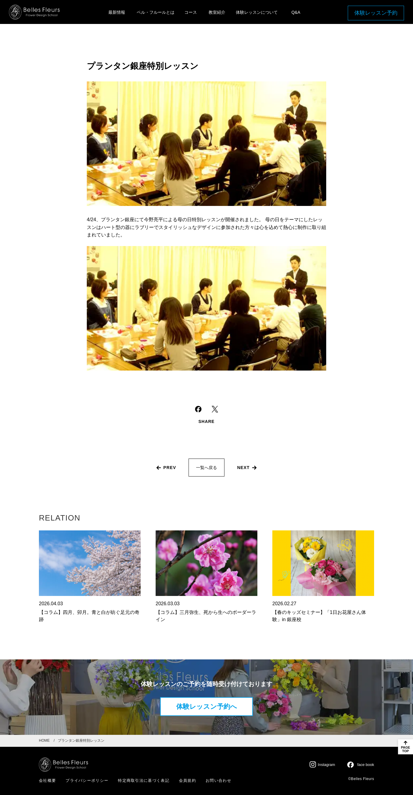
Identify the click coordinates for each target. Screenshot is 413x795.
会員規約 (187, 780)
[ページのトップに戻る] (405, 746)
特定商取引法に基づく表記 (143, 780)
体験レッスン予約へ (206, 706)
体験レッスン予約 (375, 13)
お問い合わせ (218, 780)
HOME (44, 740)
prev (169, 467)
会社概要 (47, 780)
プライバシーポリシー (87, 780)
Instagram (326, 764)
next (243, 467)
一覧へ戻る (206, 467)
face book (365, 764)
